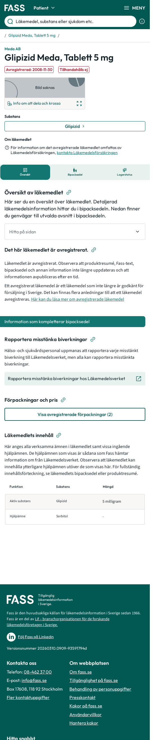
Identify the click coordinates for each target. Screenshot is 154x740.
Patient (45, 7)
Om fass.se (80, 672)
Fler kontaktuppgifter (28, 697)
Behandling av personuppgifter (100, 689)
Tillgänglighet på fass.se (93, 680)
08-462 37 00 (38, 672)
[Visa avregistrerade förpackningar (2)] (74, 414)
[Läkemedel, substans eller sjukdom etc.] (75, 21)
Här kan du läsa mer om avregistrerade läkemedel (77, 299)
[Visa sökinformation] (142, 21)
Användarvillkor (85, 714)
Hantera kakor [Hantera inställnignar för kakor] (83, 723)
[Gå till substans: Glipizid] (74, 126)
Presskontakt (82, 697)
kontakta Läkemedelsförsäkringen (87, 152)
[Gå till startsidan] (14, 8)
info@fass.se (34, 680)
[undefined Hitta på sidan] (74, 232)
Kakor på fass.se (85, 706)
